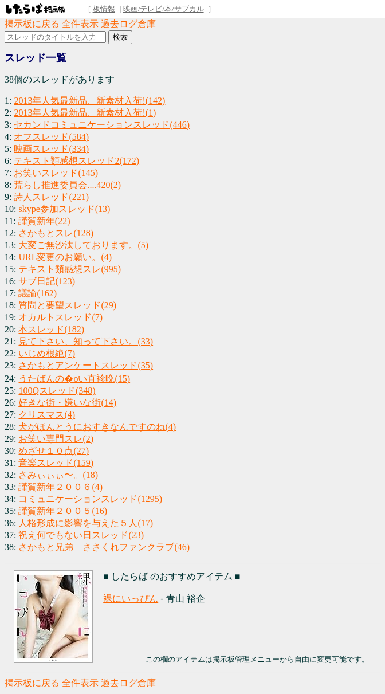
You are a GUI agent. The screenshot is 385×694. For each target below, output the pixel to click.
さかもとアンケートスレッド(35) (85, 365)
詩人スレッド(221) (51, 197)
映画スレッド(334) (51, 149)
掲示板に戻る (32, 24)
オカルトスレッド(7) (60, 317)
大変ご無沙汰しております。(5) (83, 245)
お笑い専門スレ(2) (55, 439)
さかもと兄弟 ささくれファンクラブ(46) (104, 547)
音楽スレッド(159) (55, 463)
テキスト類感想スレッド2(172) (76, 161)
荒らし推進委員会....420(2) (67, 185)
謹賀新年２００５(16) (62, 511)
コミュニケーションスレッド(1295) (90, 499)
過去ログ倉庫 (128, 24)
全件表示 (80, 24)
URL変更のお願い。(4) (65, 257)
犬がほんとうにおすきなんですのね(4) (97, 427)
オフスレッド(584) (51, 137)
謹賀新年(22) (44, 221)
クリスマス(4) (46, 414)
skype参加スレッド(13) (64, 209)
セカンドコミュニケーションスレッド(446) (102, 125)
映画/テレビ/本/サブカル (163, 9)
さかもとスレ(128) (55, 233)
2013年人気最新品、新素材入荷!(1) (85, 112)
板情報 (104, 9)
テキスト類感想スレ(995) (69, 269)
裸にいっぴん (130, 598)
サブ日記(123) (46, 281)
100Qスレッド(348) (56, 390)
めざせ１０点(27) (53, 451)
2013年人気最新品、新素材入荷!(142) (89, 100)
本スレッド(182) (51, 329)
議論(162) (37, 293)
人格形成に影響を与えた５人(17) (85, 523)
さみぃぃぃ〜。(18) (58, 475)
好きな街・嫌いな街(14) (67, 402)
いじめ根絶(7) (46, 353)
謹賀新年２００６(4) (60, 487)
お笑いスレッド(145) (56, 173)
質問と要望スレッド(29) (67, 305)
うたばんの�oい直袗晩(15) (74, 378)
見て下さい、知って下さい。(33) (85, 341)
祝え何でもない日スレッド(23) (81, 535)
